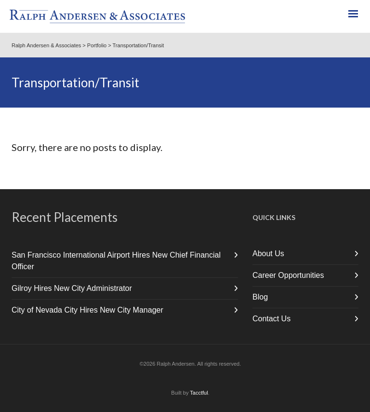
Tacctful (199, 393)
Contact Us (271, 319)
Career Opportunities (288, 275)
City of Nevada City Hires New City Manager (87, 310)
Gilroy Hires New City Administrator (72, 288)
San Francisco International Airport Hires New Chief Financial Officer (116, 261)
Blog (260, 297)
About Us (268, 253)
